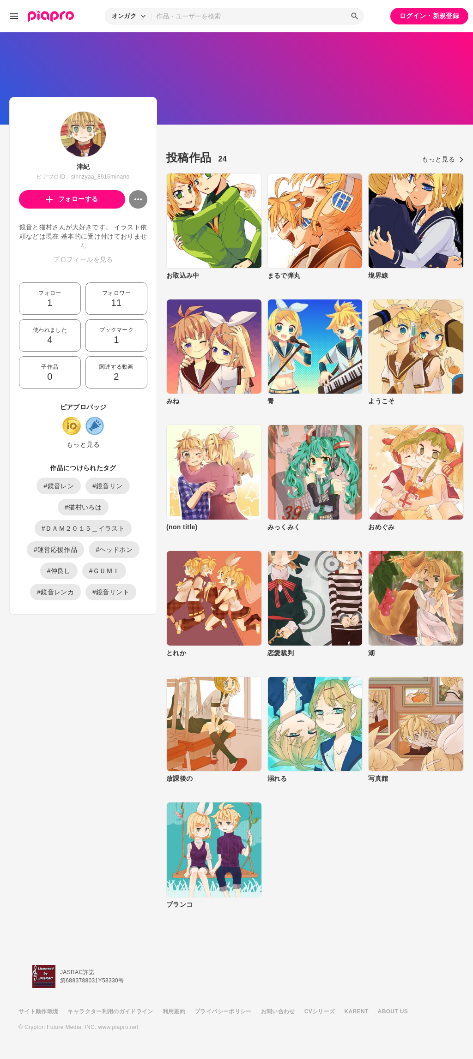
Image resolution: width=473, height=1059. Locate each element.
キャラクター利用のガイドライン (110, 1011)
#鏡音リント (110, 592)
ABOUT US (393, 1011)
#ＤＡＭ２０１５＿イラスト (83, 528)
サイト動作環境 (38, 1011)
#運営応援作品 (55, 549)
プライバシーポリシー (223, 1011)
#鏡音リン (107, 486)
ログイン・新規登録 (429, 15)
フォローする (72, 199)
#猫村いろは (83, 507)
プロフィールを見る (83, 259)
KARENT (357, 1011)
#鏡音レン (58, 486)
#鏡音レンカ (55, 592)
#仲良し (59, 570)
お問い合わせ (278, 1011)
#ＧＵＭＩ (104, 570)
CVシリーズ (319, 1011)
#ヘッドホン (114, 549)
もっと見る (83, 444)
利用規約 (174, 1011)
